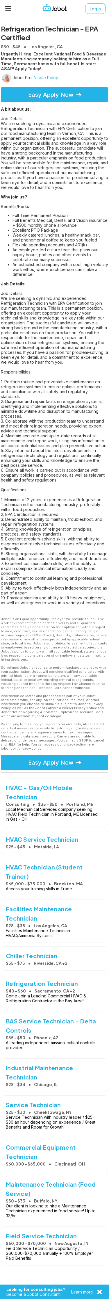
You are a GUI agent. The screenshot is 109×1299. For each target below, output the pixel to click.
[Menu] (8, 9)
